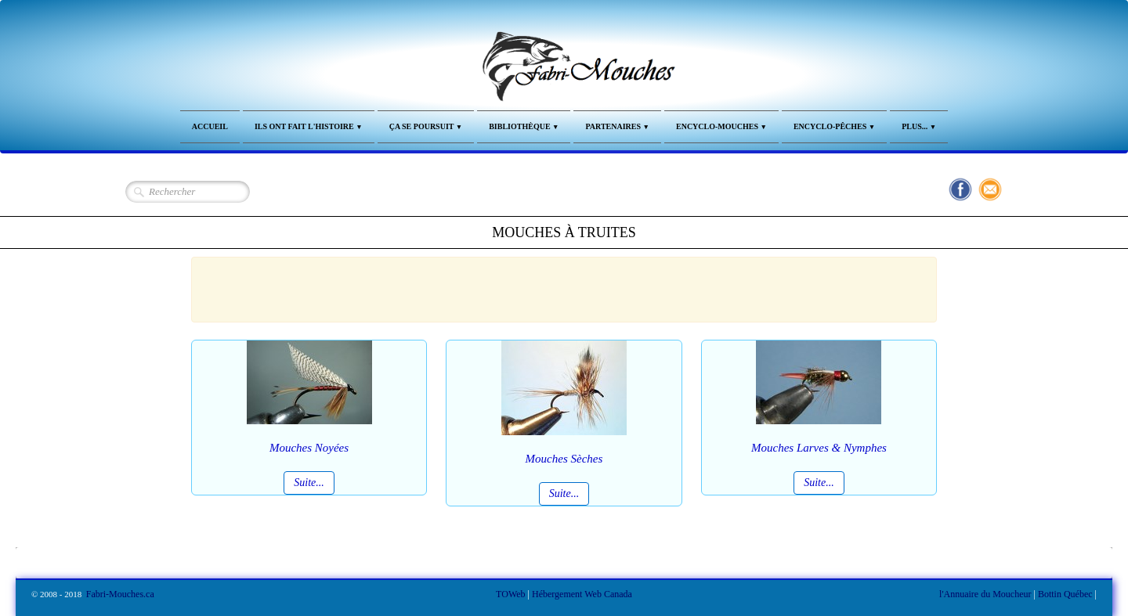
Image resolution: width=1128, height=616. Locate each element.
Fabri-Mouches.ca (120, 594)
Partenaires (617, 126)
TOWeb (510, 594)
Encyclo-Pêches (834, 126)
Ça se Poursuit (426, 126)
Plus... (919, 126)
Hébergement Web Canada (582, 594)
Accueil (210, 126)
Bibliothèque (524, 126)
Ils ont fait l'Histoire (309, 126)
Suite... (309, 482)
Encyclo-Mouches (721, 126)
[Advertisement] (556, 287)
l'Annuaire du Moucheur (985, 594)
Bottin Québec (1065, 594)
